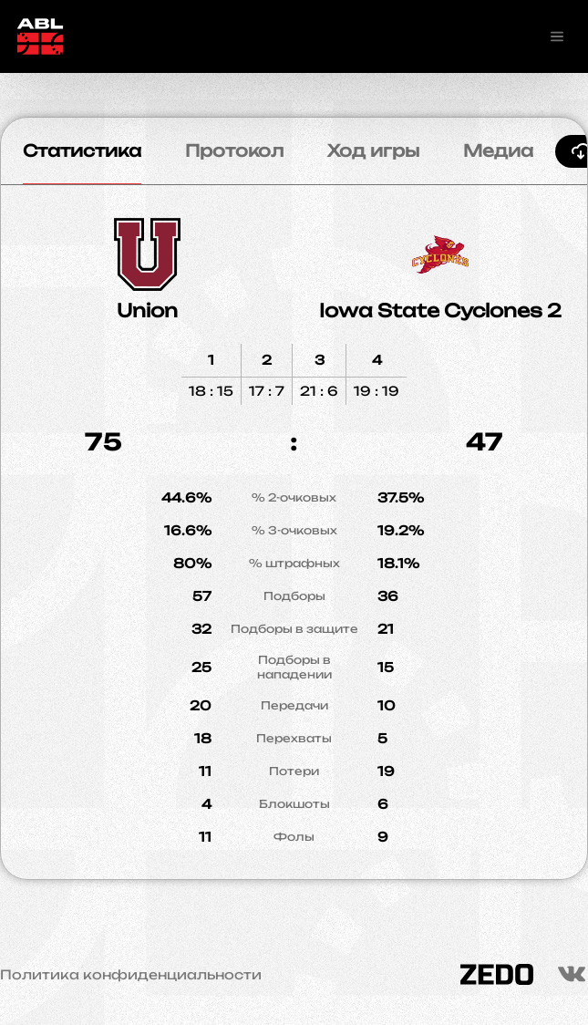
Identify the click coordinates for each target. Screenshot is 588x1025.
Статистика (82, 150)
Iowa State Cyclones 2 (440, 310)
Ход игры (373, 150)
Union (147, 310)
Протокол (234, 150)
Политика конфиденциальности (131, 975)
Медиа (498, 150)
